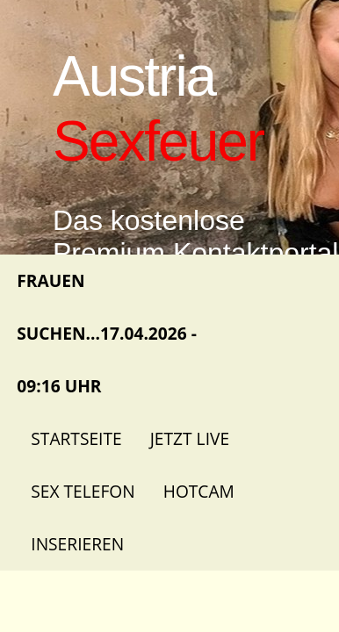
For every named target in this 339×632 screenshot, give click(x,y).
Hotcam (198, 491)
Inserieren (77, 544)
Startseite (76, 438)
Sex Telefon (82, 491)
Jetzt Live (189, 438)
